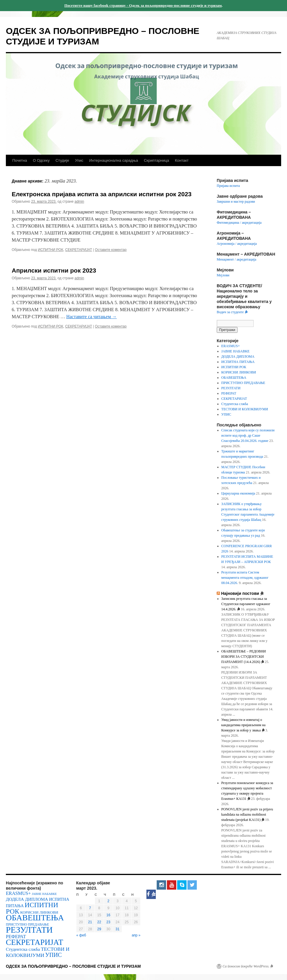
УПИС (226, 414)
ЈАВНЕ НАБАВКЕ (235, 351)
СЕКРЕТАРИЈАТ (78, 250)
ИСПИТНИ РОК (50, 250)
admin (79, 201)
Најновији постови (242, 593)
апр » (136, 935)
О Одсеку (41, 160)
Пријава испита (228, 186)
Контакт (182, 160)
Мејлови (223, 275)
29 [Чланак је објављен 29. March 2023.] (99, 929)
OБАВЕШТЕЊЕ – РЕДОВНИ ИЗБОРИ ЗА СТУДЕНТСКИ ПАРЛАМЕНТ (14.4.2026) (243, 656)
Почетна (19, 160)
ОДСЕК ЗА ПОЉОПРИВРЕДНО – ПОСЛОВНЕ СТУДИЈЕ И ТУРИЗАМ (73, 966)
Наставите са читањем (91, 316)
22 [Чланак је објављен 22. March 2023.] (99, 922)
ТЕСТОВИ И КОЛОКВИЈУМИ (244, 409)
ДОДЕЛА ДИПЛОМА (237, 356)
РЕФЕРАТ (228, 393)
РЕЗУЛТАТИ (230, 388)
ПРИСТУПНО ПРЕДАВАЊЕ (243, 383)
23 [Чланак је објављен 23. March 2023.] (108, 922)
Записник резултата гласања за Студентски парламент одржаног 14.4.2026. (245, 604)
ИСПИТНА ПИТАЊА (238, 362)
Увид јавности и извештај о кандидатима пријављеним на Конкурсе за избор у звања (243, 725)
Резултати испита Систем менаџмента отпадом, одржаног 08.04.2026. (245, 577)
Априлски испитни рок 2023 (54, 270)
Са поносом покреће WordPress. (248, 966)
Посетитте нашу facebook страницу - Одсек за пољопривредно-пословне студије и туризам (143, 5)
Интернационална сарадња (113, 160)
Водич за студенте (232, 312)
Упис (79, 160)
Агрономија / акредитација (237, 244)
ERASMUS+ (230, 346)
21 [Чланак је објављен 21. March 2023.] (90, 922)
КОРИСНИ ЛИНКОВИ (238, 372)
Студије (62, 160)
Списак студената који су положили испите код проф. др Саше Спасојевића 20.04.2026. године (248, 435)
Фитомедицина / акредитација (239, 223)
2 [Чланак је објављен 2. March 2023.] (108, 901)
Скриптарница (156, 160)
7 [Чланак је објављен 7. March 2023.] (90, 908)
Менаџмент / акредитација (236, 259)
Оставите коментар (111, 250)
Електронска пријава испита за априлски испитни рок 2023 (102, 194)
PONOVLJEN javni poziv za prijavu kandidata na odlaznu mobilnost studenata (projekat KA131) (247, 814)
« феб (81, 935)
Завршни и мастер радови (236, 201)
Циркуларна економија (238, 493)
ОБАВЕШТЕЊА (233, 378)
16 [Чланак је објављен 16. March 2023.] (108, 915)
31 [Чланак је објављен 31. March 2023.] (117, 929)
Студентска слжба (234, 404)
